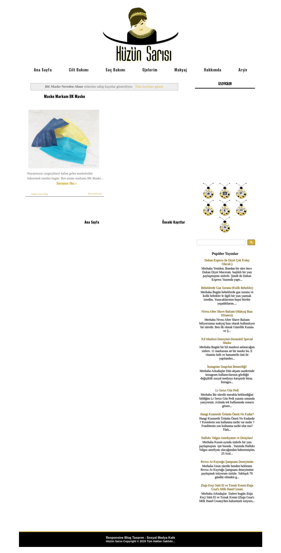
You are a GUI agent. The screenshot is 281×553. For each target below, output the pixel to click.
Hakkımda (212, 70)
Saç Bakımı (115, 70)
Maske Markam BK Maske (64, 96)
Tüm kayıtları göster (149, 86)
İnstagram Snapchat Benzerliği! (227, 366)
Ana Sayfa (43, 70)
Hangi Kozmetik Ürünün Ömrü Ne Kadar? (227, 414)
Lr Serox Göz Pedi (227, 390)
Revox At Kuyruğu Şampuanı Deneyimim (227, 461)
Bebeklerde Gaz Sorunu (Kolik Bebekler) (227, 287)
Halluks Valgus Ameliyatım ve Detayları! (227, 437)
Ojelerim (149, 70)
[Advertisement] (225, 152)
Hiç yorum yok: (95, 193)
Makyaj (180, 70)
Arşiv (242, 70)
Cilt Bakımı (79, 70)
